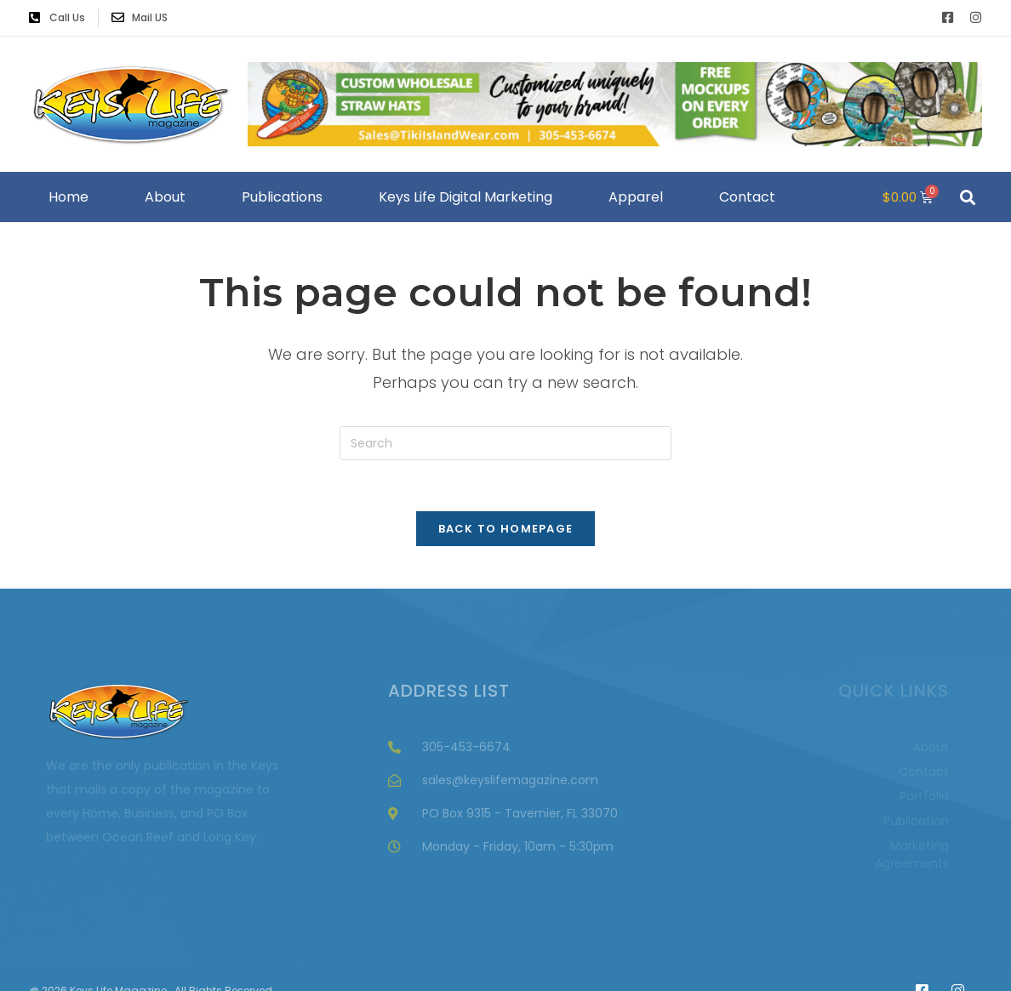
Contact (747, 197)
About (165, 197)
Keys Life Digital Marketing (465, 197)
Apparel (635, 197)
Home (69, 197)
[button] (967, 197)
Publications (282, 197)
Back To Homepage (506, 529)
